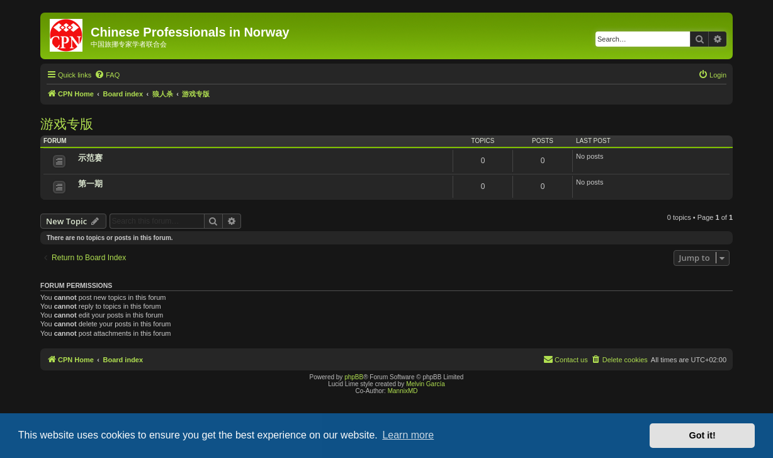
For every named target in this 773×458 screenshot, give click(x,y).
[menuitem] (107, 75)
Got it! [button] (702, 435)
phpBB (353, 377)
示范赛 (90, 158)
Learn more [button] (408, 435)
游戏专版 (66, 124)
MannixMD (403, 390)
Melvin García (425, 384)
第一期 (90, 183)
